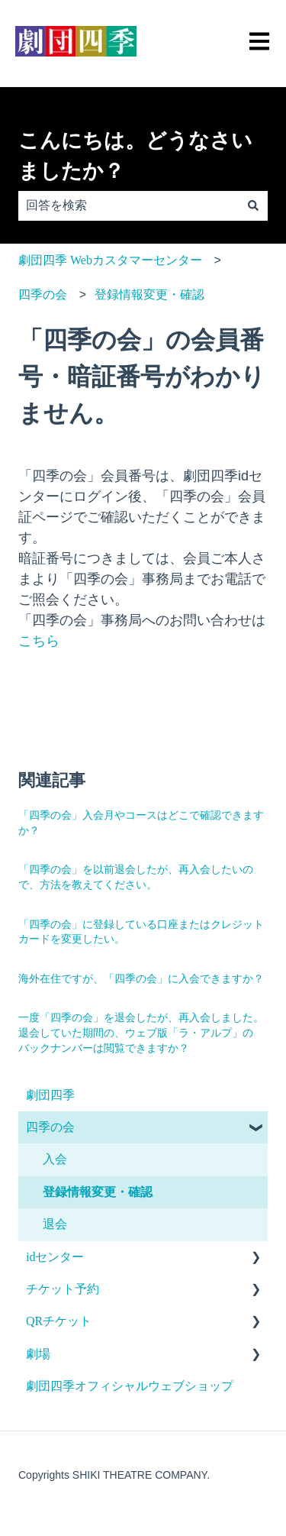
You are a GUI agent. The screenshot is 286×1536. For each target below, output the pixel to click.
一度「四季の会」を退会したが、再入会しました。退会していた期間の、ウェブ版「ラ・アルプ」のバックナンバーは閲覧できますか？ (141, 1032)
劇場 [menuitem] (38, 1353)
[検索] (253, 205)
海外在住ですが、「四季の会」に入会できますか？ (141, 979)
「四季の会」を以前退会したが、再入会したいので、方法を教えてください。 (135, 877)
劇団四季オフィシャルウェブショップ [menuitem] (129, 1385)
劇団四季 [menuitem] (50, 1094)
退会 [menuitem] (55, 1223)
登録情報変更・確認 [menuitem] (98, 1191)
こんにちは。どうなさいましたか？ (135, 156)
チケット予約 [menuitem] (62, 1288)
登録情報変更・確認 (149, 294)
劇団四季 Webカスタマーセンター (110, 260)
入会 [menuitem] (55, 1159)
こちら (38, 640)
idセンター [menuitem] (55, 1256)
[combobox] (128, 205)
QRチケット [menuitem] (59, 1320)
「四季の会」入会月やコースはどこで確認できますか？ (141, 823)
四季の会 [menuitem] (50, 1126)
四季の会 (42, 294)
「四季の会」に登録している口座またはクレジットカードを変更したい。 (141, 932)
